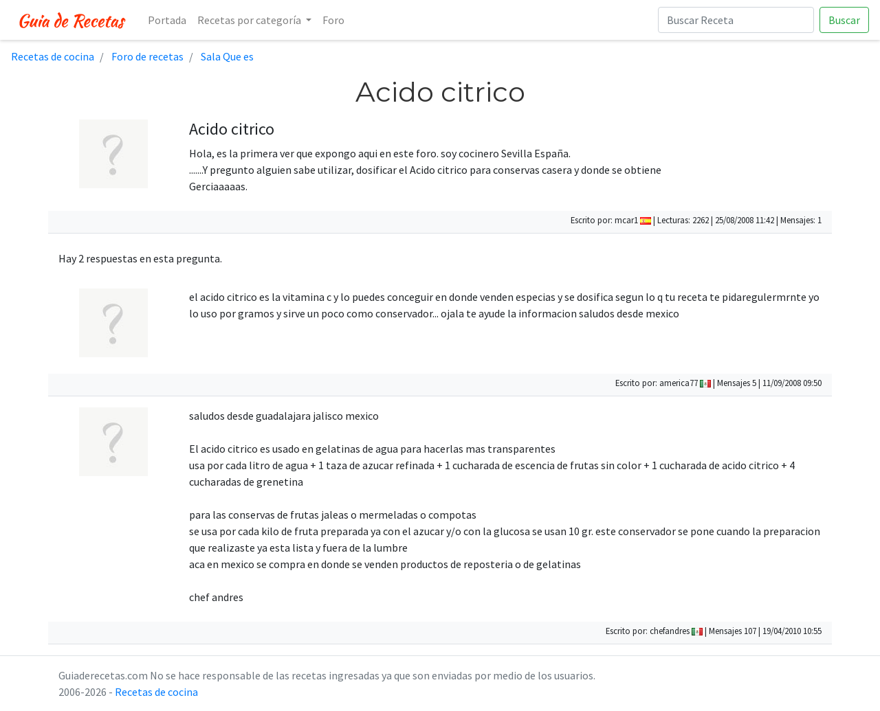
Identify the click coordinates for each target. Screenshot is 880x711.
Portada (167, 20)
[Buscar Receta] (736, 20)
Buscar (844, 20)
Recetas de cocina (156, 692)
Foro (333, 20)
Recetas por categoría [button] (250, 20)
